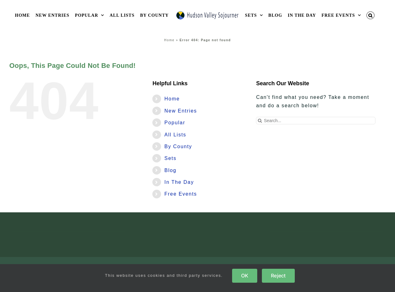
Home (169, 40)
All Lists (175, 134)
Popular (174, 122)
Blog (170, 170)
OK (244, 275)
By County (178, 146)
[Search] (259, 120)
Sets (170, 158)
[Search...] (315, 120)
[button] (370, 15)
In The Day (179, 182)
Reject (278, 275)
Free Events (180, 194)
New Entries (180, 110)
